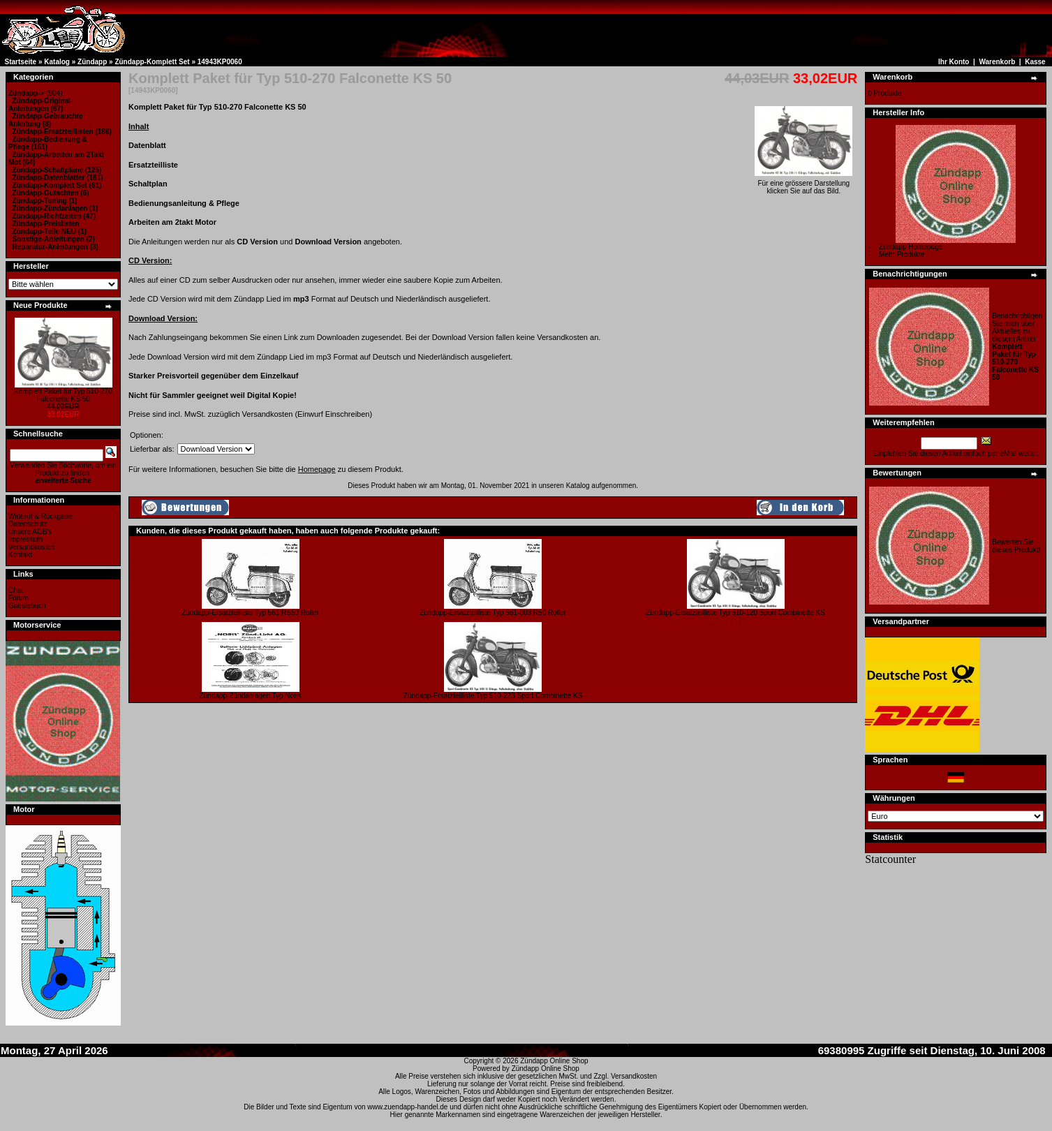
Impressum (25, 539)
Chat (15, 590)
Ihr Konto (953, 62)
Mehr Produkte (902, 254)
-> (26, 93)
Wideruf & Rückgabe (40, 516)
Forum (18, 598)
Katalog (57, 62)
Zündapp (92, 62)
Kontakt (20, 555)
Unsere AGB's (30, 531)
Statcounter (890, 859)
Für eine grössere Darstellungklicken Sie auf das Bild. (803, 184)
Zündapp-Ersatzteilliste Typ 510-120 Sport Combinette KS (735, 612)
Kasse (1035, 62)
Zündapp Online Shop (554, 1061)
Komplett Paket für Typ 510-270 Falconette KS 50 (63, 395)
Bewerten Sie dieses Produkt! (1016, 546)
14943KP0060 (220, 62)
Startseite (21, 62)
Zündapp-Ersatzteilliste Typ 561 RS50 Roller (250, 612)
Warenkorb (997, 62)
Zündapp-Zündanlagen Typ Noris (251, 696)
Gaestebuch (27, 605)
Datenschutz (27, 524)
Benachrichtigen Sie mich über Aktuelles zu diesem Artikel (1017, 346)
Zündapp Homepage (910, 247)
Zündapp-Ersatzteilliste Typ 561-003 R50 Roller (493, 612)
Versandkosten (31, 547)
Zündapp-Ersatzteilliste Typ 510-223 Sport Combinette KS (493, 696)
